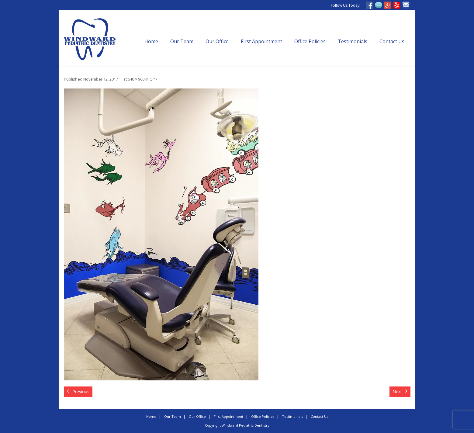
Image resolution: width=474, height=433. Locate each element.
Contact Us (391, 41)
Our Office (217, 41)
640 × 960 (136, 79)
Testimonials (352, 41)
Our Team (181, 41)
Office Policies (310, 41)
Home (151, 41)
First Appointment (261, 41)
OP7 (153, 79)
